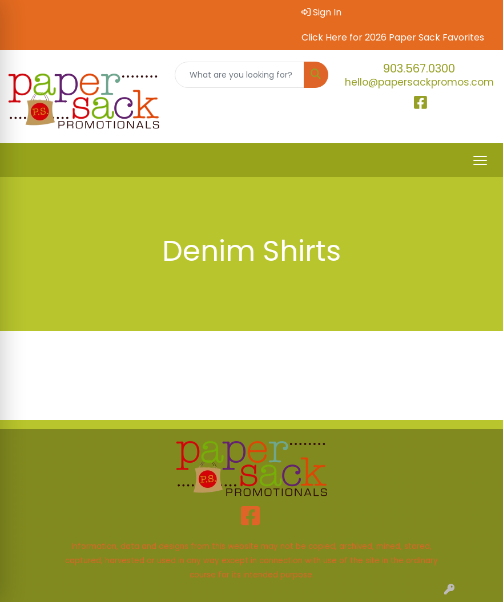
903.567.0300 (419, 68)
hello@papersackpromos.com (419, 82)
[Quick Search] (240, 75)
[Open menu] (480, 160)
